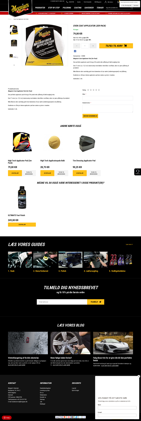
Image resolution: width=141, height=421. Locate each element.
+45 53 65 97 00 (21, 399)
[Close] (138, 376)
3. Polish (63, 271)
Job (41, 401)
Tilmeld (95, 302)
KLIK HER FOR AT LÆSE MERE (16, 365)
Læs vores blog (70, 325)
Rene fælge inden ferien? (62, 358)
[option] (14, 30)
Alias (84, 94)
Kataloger (42, 404)
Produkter (40, 8)
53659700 (70, 2)
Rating (84, 90)
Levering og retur (45, 390)
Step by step (54, 8)
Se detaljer (15, 173)
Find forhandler (87, 2)
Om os (42, 392)
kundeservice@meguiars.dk (19, 401)
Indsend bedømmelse (90, 116)
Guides (79, 2)
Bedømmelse (86, 103)
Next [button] (14, 65)
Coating (77, 8)
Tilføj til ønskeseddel (29, 173)
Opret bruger (75, 390)
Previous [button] (14, 25)
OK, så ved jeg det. (126, 5)
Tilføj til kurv (116, 45)
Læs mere (129, 244)
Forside (10, 19)
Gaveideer (88, 8)
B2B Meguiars (98, 2)
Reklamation (43, 395)
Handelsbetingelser (45, 388)
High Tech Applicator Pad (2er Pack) (20, 162)
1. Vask (11, 271)
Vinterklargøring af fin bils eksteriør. (24, 358)
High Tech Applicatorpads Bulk (52, 161)
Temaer (99, 8)
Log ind (74, 388)
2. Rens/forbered (41, 271)
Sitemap (42, 399)
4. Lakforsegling (91, 271)
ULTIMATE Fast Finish (16, 215)
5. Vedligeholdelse (117, 271)
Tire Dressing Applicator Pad (84, 161)
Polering (67, 8)
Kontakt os (43, 397)
